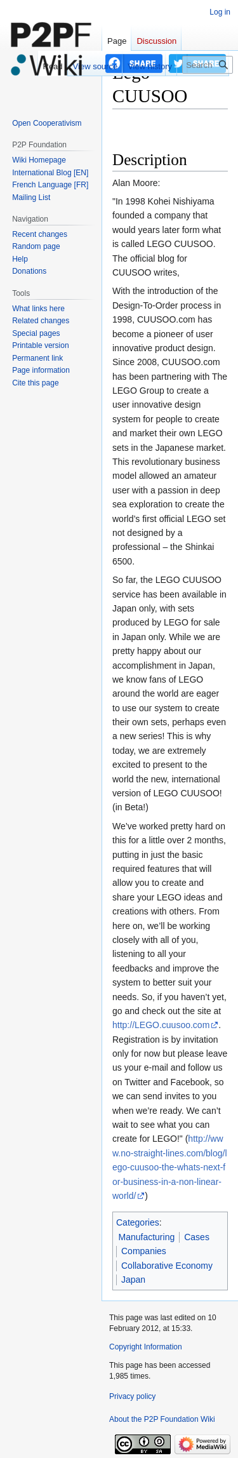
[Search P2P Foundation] (207, 65)
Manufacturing (147, 1237)
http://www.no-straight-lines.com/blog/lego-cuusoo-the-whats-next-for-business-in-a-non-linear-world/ (169, 1167)
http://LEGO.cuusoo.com (160, 1025)
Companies (143, 1251)
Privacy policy (132, 1396)
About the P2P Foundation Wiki (162, 1419)
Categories (137, 1222)
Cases (196, 1237)
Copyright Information (145, 1346)
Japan (133, 1279)
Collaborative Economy (167, 1266)
